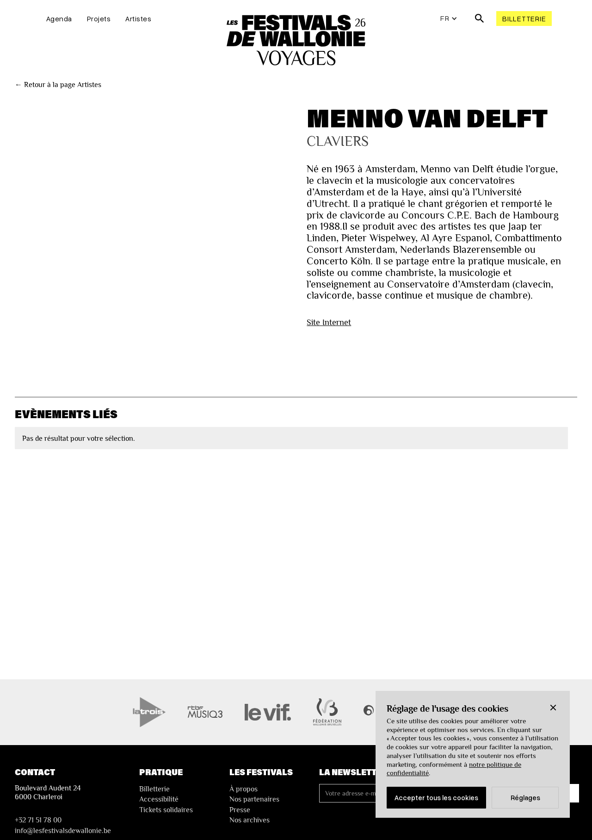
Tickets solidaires (166, 810)
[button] (553, 707)
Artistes (138, 18)
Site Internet (329, 322)
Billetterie (524, 18)
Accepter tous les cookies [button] (436, 797)
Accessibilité (159, 799)
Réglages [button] (525, 797)
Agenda (59, 18)
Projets (99, 18)
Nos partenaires (254, 799)
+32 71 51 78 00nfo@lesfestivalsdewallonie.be (63, 825)
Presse (239, 810)
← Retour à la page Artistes (58, 85)
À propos (243, 789)
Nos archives (249, 820)
